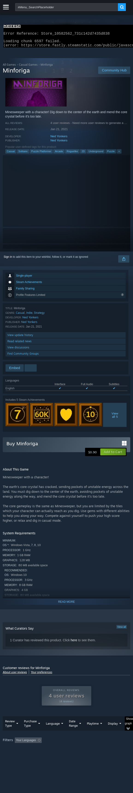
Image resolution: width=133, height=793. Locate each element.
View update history (20, 337)
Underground (96, 154)
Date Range (73, 733)
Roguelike (72, 154)
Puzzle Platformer (41, 154)
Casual (11, 154)
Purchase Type (30, 733)
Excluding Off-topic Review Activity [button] (72, 749)
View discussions (18, 350)
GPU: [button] (100, 755)
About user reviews (15, 675)
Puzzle (111, 154)
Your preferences (41, 675)
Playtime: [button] (108, 749)
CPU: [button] (84, 755)
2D (83, 154)
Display (113, 732)
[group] (66, 755)
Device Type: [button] (12, 761)
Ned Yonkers (59, 139)
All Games (9, 67)
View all (121, 629)
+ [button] (119, 154)
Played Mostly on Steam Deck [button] (22, 755)
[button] (113, 454)
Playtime (93, 732)
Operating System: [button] (61, 755)
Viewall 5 (115, 417)
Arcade (59, 154)
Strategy (39, 315)
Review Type (10, 733)
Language (53, 732)
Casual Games (28, 67)
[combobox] (66, 7)
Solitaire (23, 154)
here (74, 643)
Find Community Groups (23, 356)
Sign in (8, 259)
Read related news (19, 344)
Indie (29, 315)
